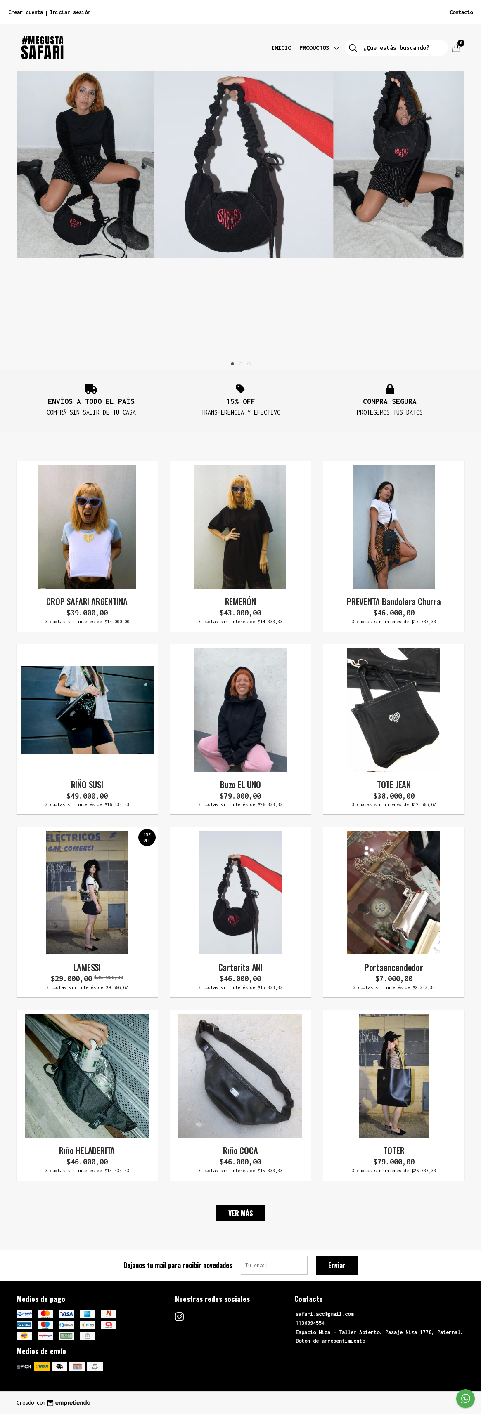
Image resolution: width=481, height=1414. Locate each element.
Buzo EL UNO (240, 784)
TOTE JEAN (394, 784)
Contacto (461, 12)
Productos (320, 47)
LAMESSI (87, 967)
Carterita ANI (240, 967)
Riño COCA (240, 1150)
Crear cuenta (25, 12)
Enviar (337, 1265)
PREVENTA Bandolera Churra (394, 601)
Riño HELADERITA (87, 1150)
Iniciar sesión (70, 12)
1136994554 (310, 1323)
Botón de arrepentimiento (330, 1341)
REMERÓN (240, 601)
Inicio (281, 47)
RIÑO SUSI (87, 784)
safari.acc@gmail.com (324, 1314)
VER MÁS (240, 1213)
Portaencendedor (394, 967)
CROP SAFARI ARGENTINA (87, 601)
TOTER (393, 1150)
